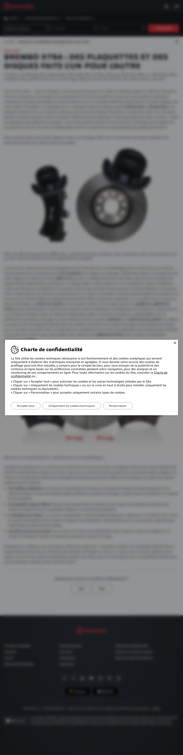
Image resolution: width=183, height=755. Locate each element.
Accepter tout (25, 405)
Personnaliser (118, 405)
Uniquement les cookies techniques (72, 405)
